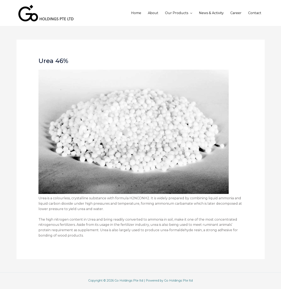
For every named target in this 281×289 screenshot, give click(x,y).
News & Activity (211, 13)
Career (236, 13)
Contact (254, 13)
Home (136, 13)
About (153, 13)
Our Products (176, 13)
